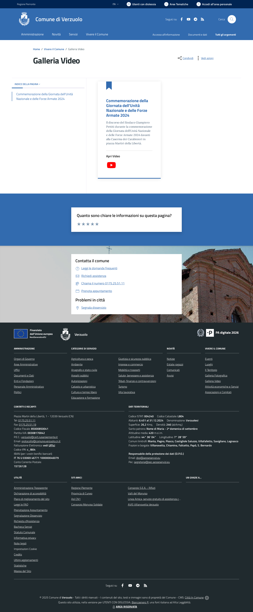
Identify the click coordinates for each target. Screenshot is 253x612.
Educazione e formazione (85, 398)
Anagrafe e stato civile (84, 370)
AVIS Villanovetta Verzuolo (143, 504)
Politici (17, 392)
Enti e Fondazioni (24, 381)
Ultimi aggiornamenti (26, 560)
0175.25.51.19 (27, 424)
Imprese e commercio (130, 364)
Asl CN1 (76, 499)
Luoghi (209, 364)
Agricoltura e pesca (82, 359)
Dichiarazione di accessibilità (30, 493)
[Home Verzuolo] (49, 19)
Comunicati (173, 370)
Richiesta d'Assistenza (26, 521)
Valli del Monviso (137, 493)
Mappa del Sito (22, 571)
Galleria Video (213, 381)
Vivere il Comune (54, 49)
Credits (18, 554)
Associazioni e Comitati (218, 392)
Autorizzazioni (79, 381)
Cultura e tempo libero (84, 392)
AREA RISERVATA (124, 607)
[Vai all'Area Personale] (214, 4)
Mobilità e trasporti (129, 370)
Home (36, 49)
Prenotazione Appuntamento (30, 510)
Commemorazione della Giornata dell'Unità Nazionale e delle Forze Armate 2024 (127, 107)
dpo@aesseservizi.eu (148, 458)
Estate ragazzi (175, 364)
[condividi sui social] (185, 58)
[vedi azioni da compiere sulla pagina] (204, 58)
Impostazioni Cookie (25, 549)
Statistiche (20, 565)
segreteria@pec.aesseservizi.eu (152, 462)
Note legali (20, 543)
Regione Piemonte (81, 488)
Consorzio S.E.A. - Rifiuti (141, 488)
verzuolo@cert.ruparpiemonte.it (39, 437)
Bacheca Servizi (23, 527)
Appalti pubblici (80, 375)
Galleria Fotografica (216, 375)
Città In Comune (194, 597)
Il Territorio (211, 370)
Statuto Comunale (24, 532)
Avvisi (170, 375)
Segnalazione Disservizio (28, 515)
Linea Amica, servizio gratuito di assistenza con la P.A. (158, 499)
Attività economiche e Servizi (222, 386)
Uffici (17, 370)
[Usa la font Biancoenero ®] (141, 4)
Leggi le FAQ (21, 504)
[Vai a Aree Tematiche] (176, 4)
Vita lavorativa (126, 392)
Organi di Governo (24, 359)
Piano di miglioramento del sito (31, 499)
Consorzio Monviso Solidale (87, 504)
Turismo (122, 386)
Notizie (171, 359)
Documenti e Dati (24, 375)
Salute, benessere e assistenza (136, 375)
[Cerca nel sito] (232, 19)
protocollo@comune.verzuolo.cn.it (41, 441)
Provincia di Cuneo (81, 493)
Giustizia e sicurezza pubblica (134, 359)
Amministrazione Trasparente (31, 488)
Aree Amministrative (26, 364)
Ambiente (77, 364)
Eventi (209, 359)
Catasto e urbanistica (83, 386)
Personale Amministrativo (29, 386)
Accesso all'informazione (166, 35)
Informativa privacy (25, 538)
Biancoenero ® (140, 602)
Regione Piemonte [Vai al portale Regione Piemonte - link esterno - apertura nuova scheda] (26, 4)
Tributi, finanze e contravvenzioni (137, 381)
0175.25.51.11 (26, 420)
